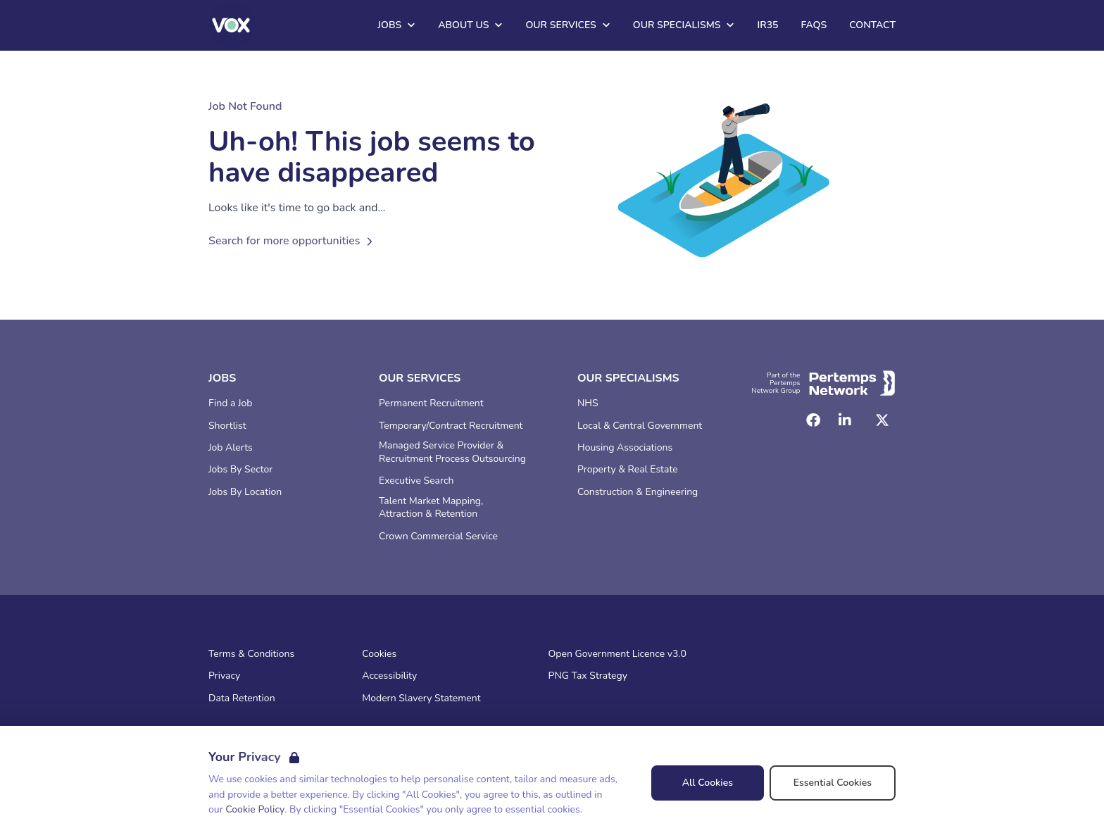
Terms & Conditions (251, 654)
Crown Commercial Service (438, 536)
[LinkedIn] (845, 420)
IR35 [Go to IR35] (767, 25)
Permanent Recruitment (431, 403)
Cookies (379, 654)
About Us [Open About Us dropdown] (470, 25)
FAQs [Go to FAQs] (814, 25)
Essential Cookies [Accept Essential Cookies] (833, 782)
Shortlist (227, 426)
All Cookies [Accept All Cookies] (707, 782)
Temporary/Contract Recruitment (451, 426)
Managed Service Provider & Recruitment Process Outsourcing (452, 452)
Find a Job (230, 403)
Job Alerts (230, 447)
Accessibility (389, 676)
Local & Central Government (639, 426)
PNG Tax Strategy (587, 676)
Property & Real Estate (627, 469)
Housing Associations (624, 447)
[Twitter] (882, 420)
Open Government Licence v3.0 (617, 654)
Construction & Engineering (637, 492)
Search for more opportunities (292, 241)
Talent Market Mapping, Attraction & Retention (431, 508)
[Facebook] (813, 420)
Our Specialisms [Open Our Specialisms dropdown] (684, 25)
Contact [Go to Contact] (872, 25)
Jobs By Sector (240, 469)
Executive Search (416, 481)
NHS (587, 403)
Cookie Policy (254, 809)
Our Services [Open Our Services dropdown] (567, 25)
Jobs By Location (245, 492)
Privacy (224, 676)
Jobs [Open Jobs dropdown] (396, 25)
